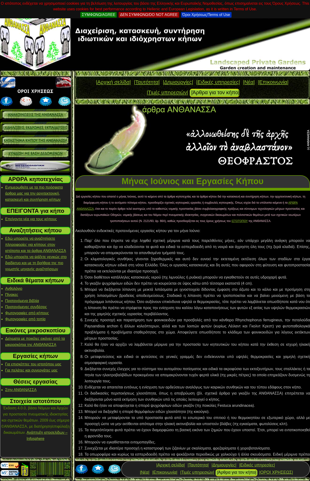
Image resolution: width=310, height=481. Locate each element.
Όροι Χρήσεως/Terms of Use (206, 15)
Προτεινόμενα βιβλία (22, 301)
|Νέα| (249, 82)
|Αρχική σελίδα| (113, 82)
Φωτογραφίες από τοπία (25, 319)
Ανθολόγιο (13, 289)
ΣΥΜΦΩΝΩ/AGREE (98, 15)
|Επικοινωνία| (273, 82)
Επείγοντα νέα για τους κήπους (31, 219)
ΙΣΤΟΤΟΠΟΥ (240, 221)
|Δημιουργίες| (178, 82)
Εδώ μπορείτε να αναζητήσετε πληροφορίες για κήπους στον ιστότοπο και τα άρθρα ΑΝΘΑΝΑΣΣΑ (35, 245)
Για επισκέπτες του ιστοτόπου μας (33, 364)
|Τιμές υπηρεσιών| (167, 92)
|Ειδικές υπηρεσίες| (218, 82)
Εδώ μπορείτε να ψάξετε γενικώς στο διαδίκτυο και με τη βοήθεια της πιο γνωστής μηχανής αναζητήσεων (36, 263)
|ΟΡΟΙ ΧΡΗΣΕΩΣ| (276, 472)
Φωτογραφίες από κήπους (27, 313)
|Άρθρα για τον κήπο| (215, 92)
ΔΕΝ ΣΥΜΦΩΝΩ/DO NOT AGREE (149, 15)
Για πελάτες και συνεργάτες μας (31, 370)
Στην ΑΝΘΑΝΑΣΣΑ (21, 390)
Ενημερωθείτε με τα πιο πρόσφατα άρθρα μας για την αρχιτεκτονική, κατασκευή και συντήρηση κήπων (34, 193)
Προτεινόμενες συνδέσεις (26, 307)
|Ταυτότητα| (147, 82)
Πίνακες (11, 295)
